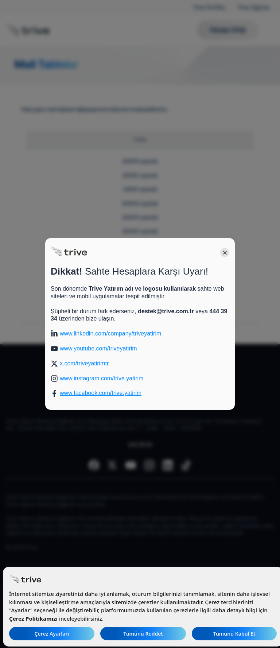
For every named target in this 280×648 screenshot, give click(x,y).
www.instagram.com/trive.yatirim (101, 378)
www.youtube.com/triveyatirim (98, 348)
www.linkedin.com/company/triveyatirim (110, 333)
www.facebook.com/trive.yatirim (100, 393)
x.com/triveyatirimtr (84, 363)
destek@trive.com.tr (166, 311)
